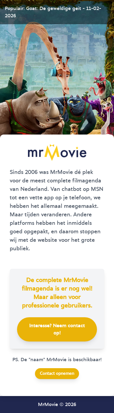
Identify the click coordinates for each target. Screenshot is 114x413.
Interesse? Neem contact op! (57, 329)
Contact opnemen (57, 373)
